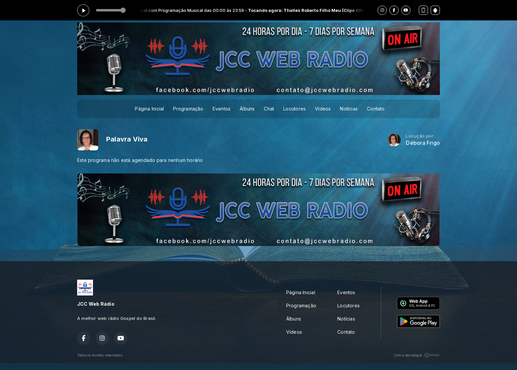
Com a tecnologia (417, 355)
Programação (188, 108)
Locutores (294, 108)
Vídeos (323, 108)
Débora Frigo (423, 143)
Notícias (349, 108)
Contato (375, 108)
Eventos (221, 108)
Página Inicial (149, 108)
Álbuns (247, 108)
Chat (269, 108)
